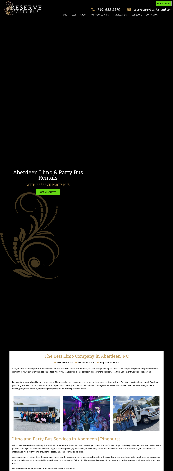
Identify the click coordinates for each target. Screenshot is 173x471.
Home (64, 15)
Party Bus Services (100, 15)
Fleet (73, 15)
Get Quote (137, 15)
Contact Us (152, 15)
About (83, 15)
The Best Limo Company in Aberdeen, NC (86, 356)
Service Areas (120, 15)
